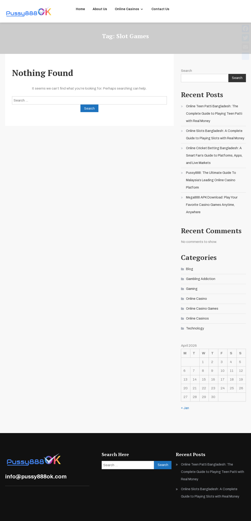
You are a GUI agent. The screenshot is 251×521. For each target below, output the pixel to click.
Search (186, 71)
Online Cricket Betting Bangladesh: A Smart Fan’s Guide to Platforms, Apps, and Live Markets (214, 155)
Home (80, 9)
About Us (100, 9)
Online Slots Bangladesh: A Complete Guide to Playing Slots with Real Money (215, 134)
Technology (195, 328)
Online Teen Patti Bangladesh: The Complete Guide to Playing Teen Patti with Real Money (214, 114)
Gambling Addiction (200, 279)
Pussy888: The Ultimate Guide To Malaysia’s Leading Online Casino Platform (211, 180)
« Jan (185, 408)
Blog (189, 269)
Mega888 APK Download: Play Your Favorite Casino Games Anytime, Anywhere (211, 205)
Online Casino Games (202, 308)
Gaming (192, 289)
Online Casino (196, 298)
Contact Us (160, 9)
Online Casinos (127, 9)
